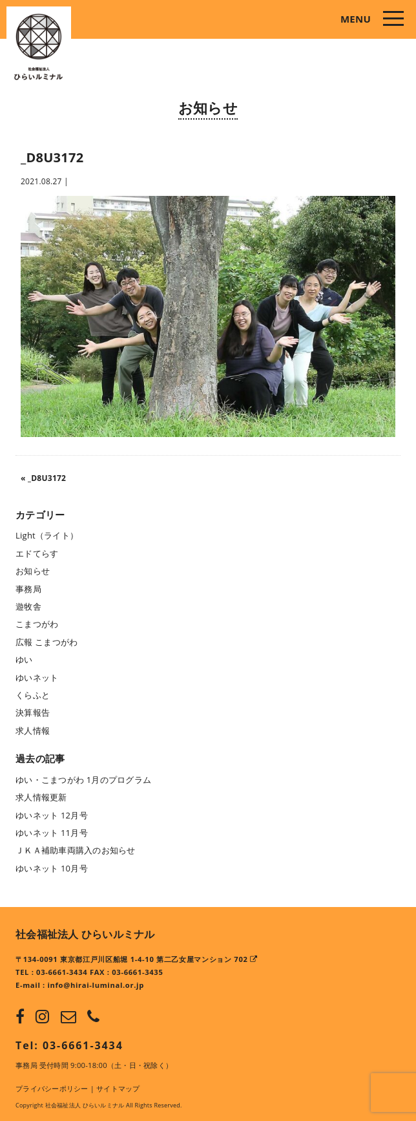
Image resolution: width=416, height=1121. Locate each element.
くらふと (33, 695)
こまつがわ (37, 624)
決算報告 (33, 712)
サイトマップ (118, 1088)
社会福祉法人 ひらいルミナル (85, 934)
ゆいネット (37, 677)
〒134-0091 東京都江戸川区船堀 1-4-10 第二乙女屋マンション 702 (137, 959)
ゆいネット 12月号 (52, 815)
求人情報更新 (41, 797)
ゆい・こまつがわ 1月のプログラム (83, 779)
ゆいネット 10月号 (52, 868)
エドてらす (37, 553)
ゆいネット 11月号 (52, 832)
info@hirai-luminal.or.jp (96, 985)
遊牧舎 (28, 606)
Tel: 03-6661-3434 (69, 1045)
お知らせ (208, 107)
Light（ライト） (47, 535)
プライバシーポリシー (52, 1088)
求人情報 (33, 730)
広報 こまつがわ (47, 642)
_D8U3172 (47, 478)
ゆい (24, 659)
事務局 (28, 589)
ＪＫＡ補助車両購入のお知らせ (76, 850)
